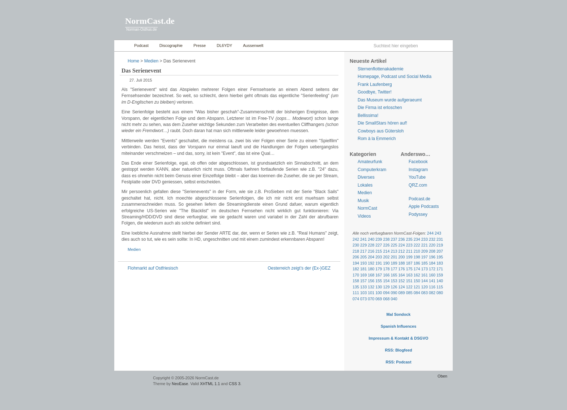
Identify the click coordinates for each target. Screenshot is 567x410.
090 (394, 293)
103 (363, 293)
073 (363, 299)
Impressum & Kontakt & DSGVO (399, 338)
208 (432, 251)
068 (386, 299)
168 (371, 275)
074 (356, 299)
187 (409, 263)
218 (356, 251)
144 (424, 281)
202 (386, 257)
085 (409, 293)
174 (417, 269)
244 (430, 233)
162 (417, 275)
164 (401, 275)
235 (409, 239)
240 (371, 239)
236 (401, 239)
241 (363, 239)
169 (363, 275)
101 (371, 293)
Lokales (365, 185)
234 (417, 239)
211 (409, 251)
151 (409, 281)
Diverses (366, 177)
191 (378, 263)
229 (363, 245)
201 (394, 257)
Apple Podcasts (424, 206)
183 (439, 263)
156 (371, 281)
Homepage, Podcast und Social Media (394, 76)
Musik (363, 200)
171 (439, 269)
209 (424, 251)
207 (439, 251)
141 (432, 281)
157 (363, 281)
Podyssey (418, 214)
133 (363, 287)
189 (394, 263)
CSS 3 (234, 383)
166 (386, 275)
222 (417, 245)
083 (424, 293)
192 (371, 263)
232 (432, 239)
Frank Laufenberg (375, 84)
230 (356, 245)
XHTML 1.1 (210, 383)
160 (432, 275)
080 (439, 293)
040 (394, 299)
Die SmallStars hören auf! (382, 123)
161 (424, 275)
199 (409, 257)
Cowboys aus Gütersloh (381, 131)
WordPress (132, 381)
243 (438, 233)
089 (401, 293)
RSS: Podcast (398, 362)
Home (122, 45)
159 (439, 275)
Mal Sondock (399, 314)
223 (409, 245)
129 (386, 287)
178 (386, 269)
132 (371, 287)
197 (424, 257)
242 (356, 239)
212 (401, 251)
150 (417, 281)
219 (439, 245)
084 (417, 293)
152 (401, 281)
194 (356, 263)
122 (409, 287)
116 (432, 287)
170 (356, 275)
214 (386, 251)
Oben (442, 376)
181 (363, 269)
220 (432, 245)
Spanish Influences (399, 326)
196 (432, 257)
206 (356, 257)
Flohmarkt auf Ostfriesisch (153, 268)
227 (378, 245)
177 (394, 269)
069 (378, 299)
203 (378, 257)
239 (378, 239)
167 (378, 275)
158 (356, 281)
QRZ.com (418, 185)
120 (424, 287)
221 (424, 245)
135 (356, 287)
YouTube (417, 177)
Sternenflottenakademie (381, 68)
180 (371, 269)
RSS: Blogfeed (398, 350)
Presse (199, 45)
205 (363, 257)
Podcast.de (419, 198)
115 (439, 287)
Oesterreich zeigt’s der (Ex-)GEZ (299, 268)
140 (439, 281)
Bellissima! (368, 115)
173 (424, 269)
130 (378, 287)
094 (386, 293)
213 (394, 251)
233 (424, 239)
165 (394, 275)
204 (371, 257)
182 (356, 269)
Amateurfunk (370, 161)
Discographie (171, 45)
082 (432, 293)
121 (417, 287)
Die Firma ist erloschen (380, 107)
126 (394, 287)
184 (432, 263)
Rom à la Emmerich (377, 138)
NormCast (367, 208)
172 (432, 269)
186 (417, 263)
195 (439, 257)
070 (371, 299)
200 (401, 257)
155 (378, 281)
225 (394, 245)
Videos (364, 216)
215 (378, 251)
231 (439, 239)
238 (386, 239)
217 (363, 251)
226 (386, 245)
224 (401, 245)
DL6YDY (224, 45)
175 (409, 269)
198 (417, 257)
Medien (151, 61)
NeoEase (180, 383)
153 (394, 281)
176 (401, 269)
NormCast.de (150, 21)
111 (356, 293)
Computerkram (372, 169)
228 (371, 245)
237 (394, 239)
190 (386, 263)
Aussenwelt (253, 45)
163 (409, 275)
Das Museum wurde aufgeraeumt (390, 99)
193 (363, 263)
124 (401, 287)
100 (378, 293)
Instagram (418, 169)
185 (424, 263)
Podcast (141, 45)
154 (386, 281)
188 (401, 263)
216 (371, 251)
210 (417, 251)
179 (378, 269)
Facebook (418, 161)
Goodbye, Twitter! (375, 92)
